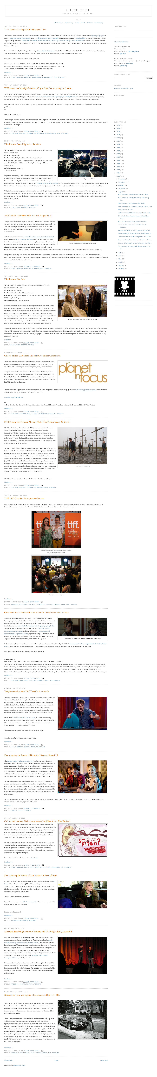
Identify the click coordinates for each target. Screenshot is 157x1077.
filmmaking (36, 77)
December (121, 179)
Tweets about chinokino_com (123, 89)
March (120, 265)
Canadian (19, 77)
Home (56, 1060)
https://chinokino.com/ (121, 42)
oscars (24, 345)
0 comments (34, 75)
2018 (118, 151)
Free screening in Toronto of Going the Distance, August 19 (31, 755)
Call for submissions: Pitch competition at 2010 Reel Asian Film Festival (36, 821)
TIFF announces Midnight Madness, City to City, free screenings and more (37, 88)
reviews (24, 207)
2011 (118, 173)
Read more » (8, 72)
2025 (118, 128)
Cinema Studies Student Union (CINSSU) (20, 761)
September (122, 188)
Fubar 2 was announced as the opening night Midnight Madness (56, 97)
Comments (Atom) (19, 1065)
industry (40, 133)
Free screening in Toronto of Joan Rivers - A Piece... (134, 240)
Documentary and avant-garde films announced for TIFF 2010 (32, 995)
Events (83, 23)
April (120, 262)
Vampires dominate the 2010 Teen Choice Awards (26, 691)
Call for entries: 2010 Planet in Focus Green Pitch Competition (32, 356)
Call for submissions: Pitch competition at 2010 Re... (135, 237)
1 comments (34, 205)
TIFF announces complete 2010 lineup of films (25, 29)
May (120, 259)
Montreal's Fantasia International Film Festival (39, 237)
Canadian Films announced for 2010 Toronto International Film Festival (36, 612)
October (121, 185)
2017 (118, 154)
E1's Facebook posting (30, 902)
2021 (118, 141)
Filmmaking (69, 23)
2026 (118, 125)
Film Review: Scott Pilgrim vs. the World (22, 144)
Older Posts (104, 1060)
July (120, 252)
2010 (118, 176)
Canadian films (80, 38)
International (47, 77)
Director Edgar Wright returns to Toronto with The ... (135, 243)
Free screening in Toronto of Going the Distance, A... (135, 233)
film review (15, 207)
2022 (118, 138)
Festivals (90, 23)
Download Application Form (13, 397)
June (120, 256)
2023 (118, 135)
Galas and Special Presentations (20, 38)
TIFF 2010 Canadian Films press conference (24, 498)
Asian (13, 77)
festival (27, 77)
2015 (118, 160)
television (40, 747)
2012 (118, 170)
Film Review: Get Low (14, 279)
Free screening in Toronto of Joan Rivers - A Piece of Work (30, 875)
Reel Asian (34, 858)
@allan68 (122, 54)
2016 (118, 157)
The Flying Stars (133, 51)
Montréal (53, 487)
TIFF (55, 77)
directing (23, 604)
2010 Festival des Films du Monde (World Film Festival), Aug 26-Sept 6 (36, 422)
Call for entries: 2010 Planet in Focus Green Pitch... (134, 213)
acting (13, 747)
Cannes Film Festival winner (45, 51)
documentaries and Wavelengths (48, 38)
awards (20, 747)
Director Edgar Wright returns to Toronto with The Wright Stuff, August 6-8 (38, 931)
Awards (76, 23)
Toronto (61, 77)
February (121, 268)
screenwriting (57, 867)
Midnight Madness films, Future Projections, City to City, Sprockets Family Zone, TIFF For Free (53, 41)
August (121, 192)
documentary (24, 413)
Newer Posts (8, 1060)
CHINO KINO (78, 10)
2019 (118, 147)
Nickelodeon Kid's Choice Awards (24, 718)
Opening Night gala (98, 36)
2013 (118, 166)
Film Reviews (58, 23)
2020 (118, 144)
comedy (14, 810)
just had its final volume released (47, 183)
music (33, 747)
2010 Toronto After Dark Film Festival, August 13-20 (28, 215)
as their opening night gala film (35, 626)
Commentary (99, 23)
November (122, 182)
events (27, 747)
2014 (118, 163)
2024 (118, 131)
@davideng (123, 66)
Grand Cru (129, 63)
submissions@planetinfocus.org (85, 390)
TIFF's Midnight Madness (24, 239)
